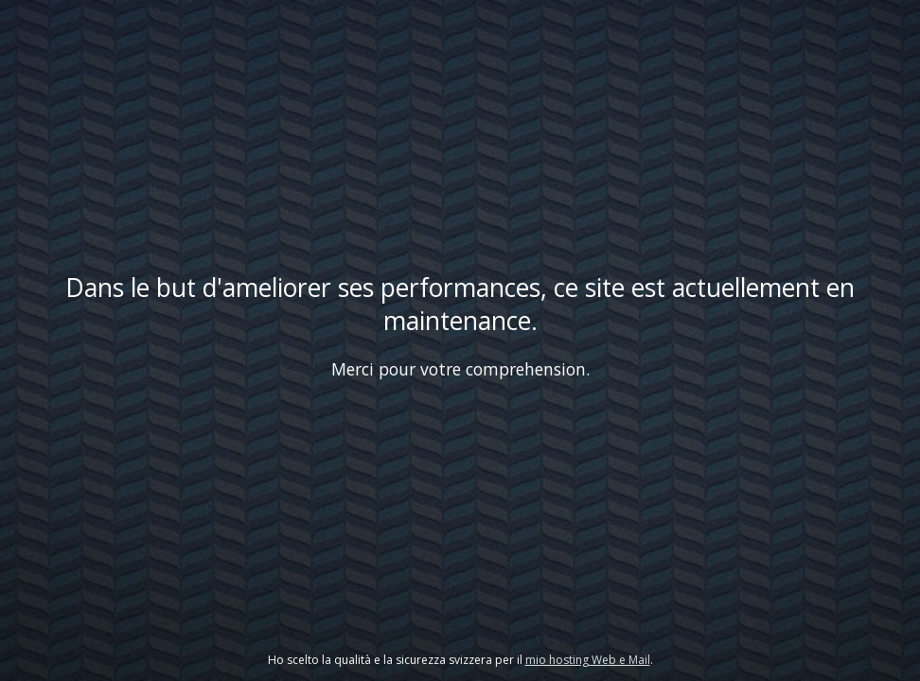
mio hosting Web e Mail (587, 660)
